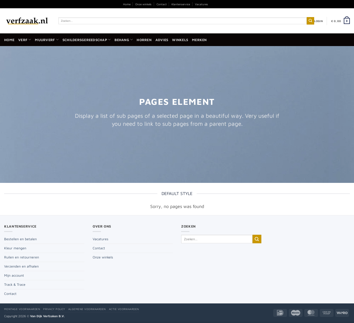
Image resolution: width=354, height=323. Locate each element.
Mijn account (14, 275)
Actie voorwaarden (124, 309)
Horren (144, 40)
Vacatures (201, 4)
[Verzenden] (310, 21)
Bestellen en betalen (20, 239)
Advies (161, 40)
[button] (318, 21)
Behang (123, 39)
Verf (24, 39)
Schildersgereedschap (87, 39)
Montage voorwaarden (22, 309)
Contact (162, 4)
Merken (199, 40)
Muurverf (46, 39)
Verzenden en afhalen (21, 266)
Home (127, 4)
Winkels (180, 40)
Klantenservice (180, 4)
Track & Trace (14, 284)
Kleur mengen (15, 248)
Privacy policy (54, 309)
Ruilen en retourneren (21, 257)
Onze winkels (143, 4)
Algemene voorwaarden (87, 309)
